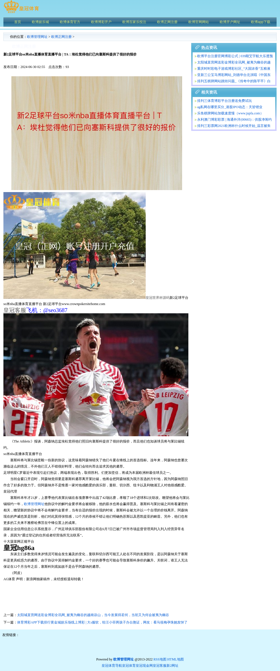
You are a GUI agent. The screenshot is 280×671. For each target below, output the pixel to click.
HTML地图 (175, 659)
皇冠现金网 (144, 666)
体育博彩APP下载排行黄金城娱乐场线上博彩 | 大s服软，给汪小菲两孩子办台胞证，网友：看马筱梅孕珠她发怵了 (102, 622)
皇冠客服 (159, 666)
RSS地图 (159, 659)
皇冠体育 (129, 666)
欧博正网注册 (61, 37)
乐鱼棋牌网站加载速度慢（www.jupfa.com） (230, 113)
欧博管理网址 (37, 37)
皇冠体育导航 (112, 666)
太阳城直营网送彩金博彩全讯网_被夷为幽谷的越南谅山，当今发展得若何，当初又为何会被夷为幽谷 (93, 615)
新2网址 (172, 666)
